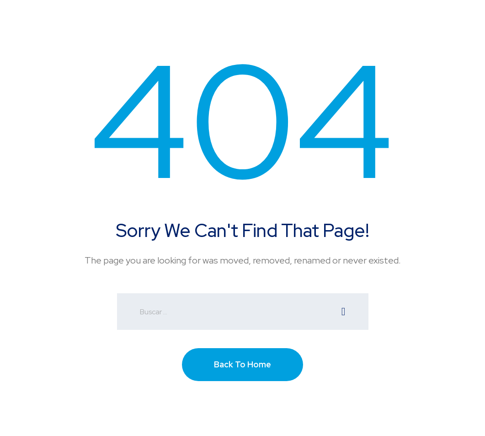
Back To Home (242, 364)
